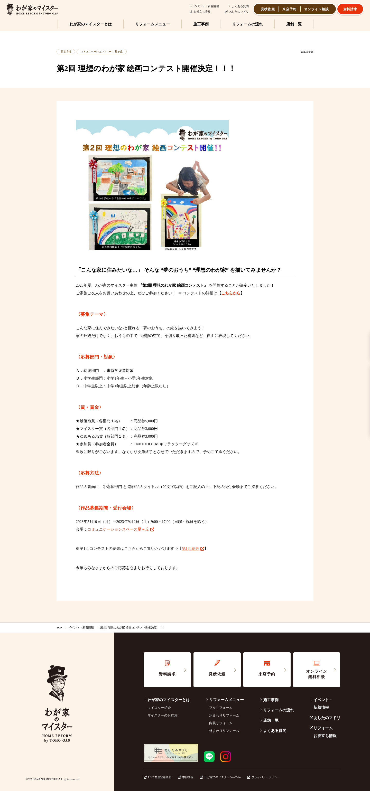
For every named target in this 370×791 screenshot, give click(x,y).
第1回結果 (190, 549)
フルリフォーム (221, 708)
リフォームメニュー (224, 700)
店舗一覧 (269, 720)
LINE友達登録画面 (157, 777)
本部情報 (185, 777)
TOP (59, 627)
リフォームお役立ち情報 (323, 732)
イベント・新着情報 (204, 6)
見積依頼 (268, 9)
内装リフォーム (221, 723)
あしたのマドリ (237, 11)
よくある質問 (238, 6)
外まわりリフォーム (224, 731)
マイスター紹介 (159, 708)
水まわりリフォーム (224, 715)
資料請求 (350, 9)
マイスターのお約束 (162, 715)
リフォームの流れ (276, 710)
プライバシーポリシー (263, 777)
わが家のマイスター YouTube (220, 777)
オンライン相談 (316, 9)
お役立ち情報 (200, 11)
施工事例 (269, 700)
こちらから (230, 293)
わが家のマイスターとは (167, 700)
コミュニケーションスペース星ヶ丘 (118, 529)
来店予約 (289, 9)
